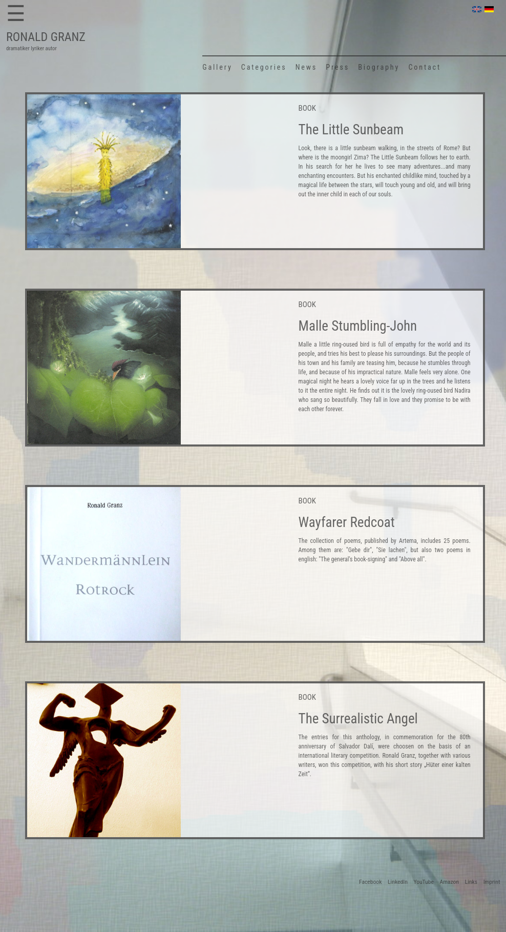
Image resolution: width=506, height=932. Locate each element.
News (306, 67)
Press (337, 67)
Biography (378, 67)
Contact (424, 67)
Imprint (491, 881)
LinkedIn (398, 881)
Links (471, 881)
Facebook (370, 881)
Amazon (449, 881)
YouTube (423, 881)
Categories (264, 67)
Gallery (217, 67)
